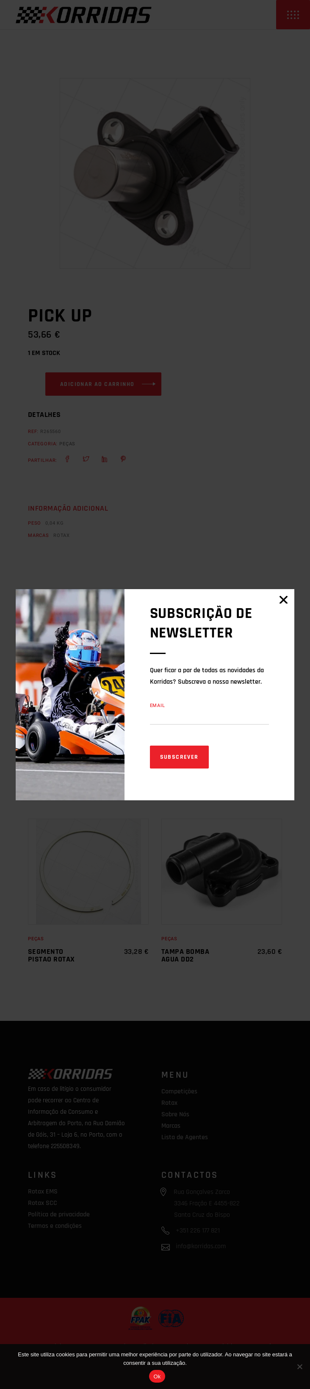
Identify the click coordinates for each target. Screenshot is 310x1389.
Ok (157, 1376)
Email (157, 705)
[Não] (299, 1366)
